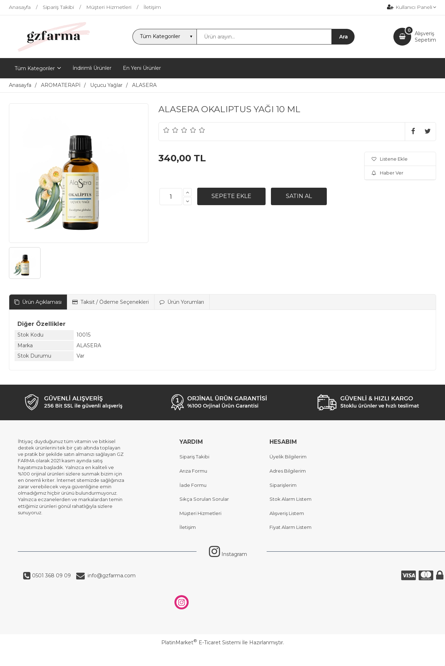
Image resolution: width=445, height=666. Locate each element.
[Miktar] (170, 196)
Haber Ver (387, 173)
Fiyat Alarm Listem (290, 527)
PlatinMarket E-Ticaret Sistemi (201, 642)
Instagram (228, 554)
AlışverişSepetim (425, 36)
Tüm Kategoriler (35, 68)
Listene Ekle (390, 159)
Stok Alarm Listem (290, 499)
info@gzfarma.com (110, 575)
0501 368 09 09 (51, 575)
